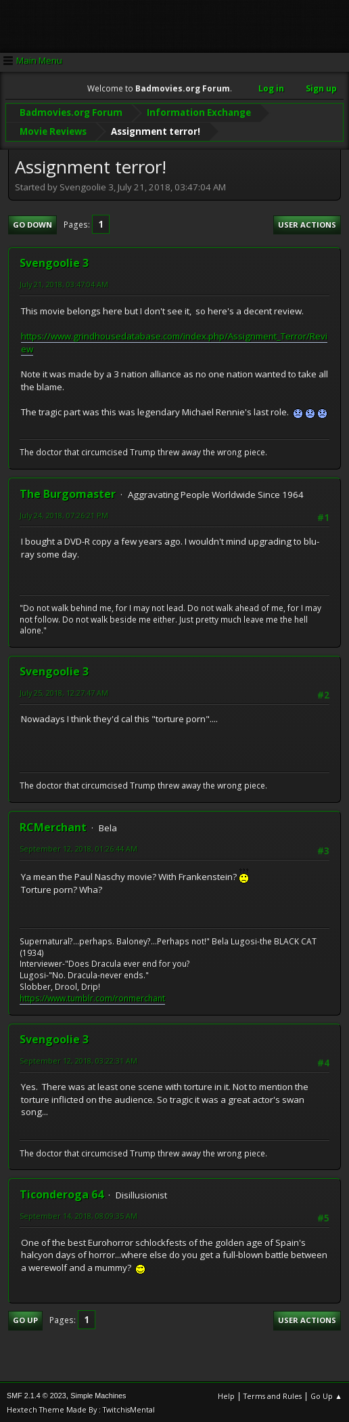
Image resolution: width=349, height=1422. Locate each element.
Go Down (32, 223)
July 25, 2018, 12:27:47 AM (64, 691)
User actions (307, 223)
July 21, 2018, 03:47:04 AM (64, 283)
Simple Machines (98, 1394)
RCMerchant (53, 825)
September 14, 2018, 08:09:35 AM (78, 1215)
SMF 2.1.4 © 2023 (36, 1394)
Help (226, 1394)
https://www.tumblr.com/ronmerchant (92, 997)
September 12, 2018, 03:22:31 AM (78, 1059)
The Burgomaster (68, 492)
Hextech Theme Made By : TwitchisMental (81, 1408)
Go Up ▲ (326, 1394)
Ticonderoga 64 (61, 1193)
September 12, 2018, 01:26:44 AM (78, 847)
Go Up (25, 1319)
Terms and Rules (272, 1394)
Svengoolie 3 (54, 262)
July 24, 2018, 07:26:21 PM (64, 514)
